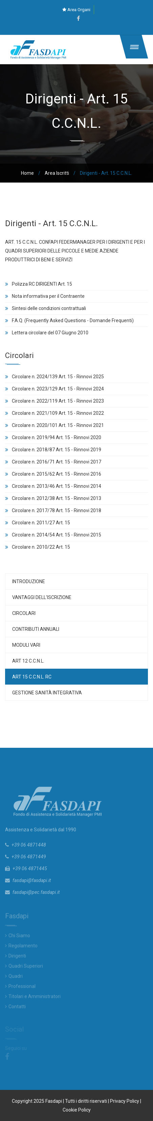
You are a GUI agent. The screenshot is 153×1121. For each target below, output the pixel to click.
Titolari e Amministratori (34, 998)
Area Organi (76, 9)
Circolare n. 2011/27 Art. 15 (41, 522)
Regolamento (23, 947)
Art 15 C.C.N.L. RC (31, 676)
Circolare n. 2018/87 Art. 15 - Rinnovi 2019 (56, 449)
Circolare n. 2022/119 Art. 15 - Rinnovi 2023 (58, 401)
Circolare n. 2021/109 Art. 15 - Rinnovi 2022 (58, 413)
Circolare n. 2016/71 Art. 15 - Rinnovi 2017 (56, 461)
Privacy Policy (124, 1101)
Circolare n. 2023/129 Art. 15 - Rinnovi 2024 (58, 388)
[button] (134, 46)
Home (27, 173)
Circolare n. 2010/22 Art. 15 (41, 547)
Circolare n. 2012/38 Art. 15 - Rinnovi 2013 (56, 498)
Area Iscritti (57, 173)
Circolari (24, 613)
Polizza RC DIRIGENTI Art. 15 (42, 284)
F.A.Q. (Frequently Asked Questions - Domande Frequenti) (73, 320)
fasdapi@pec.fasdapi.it (36, 894)
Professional (22, 988)
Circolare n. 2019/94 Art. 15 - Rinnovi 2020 (56, 437)
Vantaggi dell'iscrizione (41, 597)
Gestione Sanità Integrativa (47, 692)
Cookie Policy (77, 1110)
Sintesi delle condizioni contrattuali (49, 308)
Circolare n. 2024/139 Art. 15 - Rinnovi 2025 (58, 376)
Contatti (17, 1008)
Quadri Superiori (25, 967)
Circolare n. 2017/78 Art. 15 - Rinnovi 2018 (56, 510)
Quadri (15, 977)
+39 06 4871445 (30, 870)
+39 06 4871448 (29, 846)
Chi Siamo (19, 937)
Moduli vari (26, 645)
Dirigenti (17, 957)
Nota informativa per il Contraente (48, 296)
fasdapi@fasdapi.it (32, 882)
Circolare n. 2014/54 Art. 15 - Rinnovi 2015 (56, 535)
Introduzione (28, 581)
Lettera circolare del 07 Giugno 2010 (50, 332)
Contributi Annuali (35, 629)
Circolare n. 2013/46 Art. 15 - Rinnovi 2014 (56, 486)
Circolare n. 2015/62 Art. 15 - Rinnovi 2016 (56, 474)
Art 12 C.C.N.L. (28, 661)
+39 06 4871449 (29, 858)
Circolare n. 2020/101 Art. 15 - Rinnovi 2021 (58, 425)
